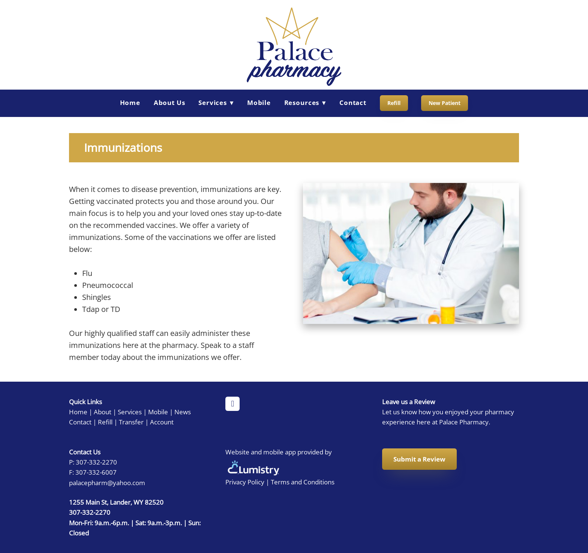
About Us (169, 102)
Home (130, 102)
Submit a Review (419, 459)
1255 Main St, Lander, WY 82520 (116, 502)
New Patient (444, 103)
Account (162, 421)
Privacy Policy (244, 481)
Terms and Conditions (302, 481)
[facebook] (232, 404)
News (182, 411)
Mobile (259, 102)
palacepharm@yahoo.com (107, 482)
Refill (393, 103)
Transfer (131, 421)
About (102, 411)
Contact (352, 102)
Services (130, 411)
